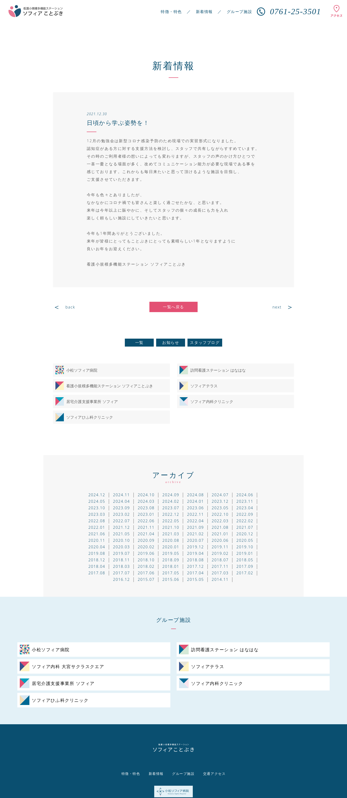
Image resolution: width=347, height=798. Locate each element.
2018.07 (220, 560)
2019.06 (146, 553)
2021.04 (146, 533)
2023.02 (121, 514)
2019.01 (244, 553)
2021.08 (220, 527)
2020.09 (146, 540)
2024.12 (96, 494)
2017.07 (121, 573)
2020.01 (170, 547)
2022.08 (96, 520)
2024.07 (220, 494)
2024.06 (244, 494)
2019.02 (220, 553)
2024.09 (170, 494)
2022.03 (220, 520)
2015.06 (170, 579)
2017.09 (244, 566)
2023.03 (96, 514)
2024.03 (146, 501)
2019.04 (195, 553)
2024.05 (96, 501)
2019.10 (244, 547)
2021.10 (170, 527)
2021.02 (195, 533)
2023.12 (220, 501)
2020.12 (244, 533)
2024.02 (170, 501)
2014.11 (220, 579)
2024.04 (121, 501)
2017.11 (220, 566)
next (276, 307)
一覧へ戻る (173, 306)
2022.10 (220, 514)
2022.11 (195, 514)
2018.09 (170, 560)
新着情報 (204, 11)
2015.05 (195, 579)
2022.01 (96, 527)
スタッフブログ (205, 342)
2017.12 (195, 566)
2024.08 (195, 494)
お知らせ (170, 342)
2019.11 (220, 547)
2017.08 (96, 573)
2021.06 (96, 533)
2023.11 (244, 501)
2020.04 (96, 547)
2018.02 (146, 566)
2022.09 (244, 514)
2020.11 (96, 540)
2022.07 (121, 520)
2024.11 (121, 494)
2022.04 (195, 520)
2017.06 (146, 573)
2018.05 (244, 560)
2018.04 (96, 566)
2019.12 (195, 547)
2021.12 (121, 527)
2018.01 (170, 566)
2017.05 (170, 573)
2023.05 (220, 507)
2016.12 (121, 579)
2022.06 (146, 520)
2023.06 (195, 507)
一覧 (139, 342)
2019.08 (96, 553)
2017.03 (220, 573)
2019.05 (170, 553)
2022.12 (170, 514)
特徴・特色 (171, 11)
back (70, 307)
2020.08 (170, 540)
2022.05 (170, 520)
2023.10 (96, 507)
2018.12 (96, 560)
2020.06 (220, 540)
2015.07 (146, 579)
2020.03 (121, 547)
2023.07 (170, 507)
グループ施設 (239, 11)
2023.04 (244, 507)
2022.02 (244, 520)
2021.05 (121, 533)
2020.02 (146, 547)
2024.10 (146, 494)
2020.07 (195, 540)
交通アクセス (214, 773)
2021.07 (244, 527)
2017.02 (244, 573)
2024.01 (195, 501)
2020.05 (244, 540)
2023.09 (121, 507)
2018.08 (195, 560)
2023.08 (146, 507)
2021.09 (195, 527)
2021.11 (146, 527)
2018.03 (121, 566)
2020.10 (121, 540)
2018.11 (121, 560)
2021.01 (220, 533)
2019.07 (121, 553)
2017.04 (195, 573)
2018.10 (146, 560)
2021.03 (170, 533)
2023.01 (146, 514)
